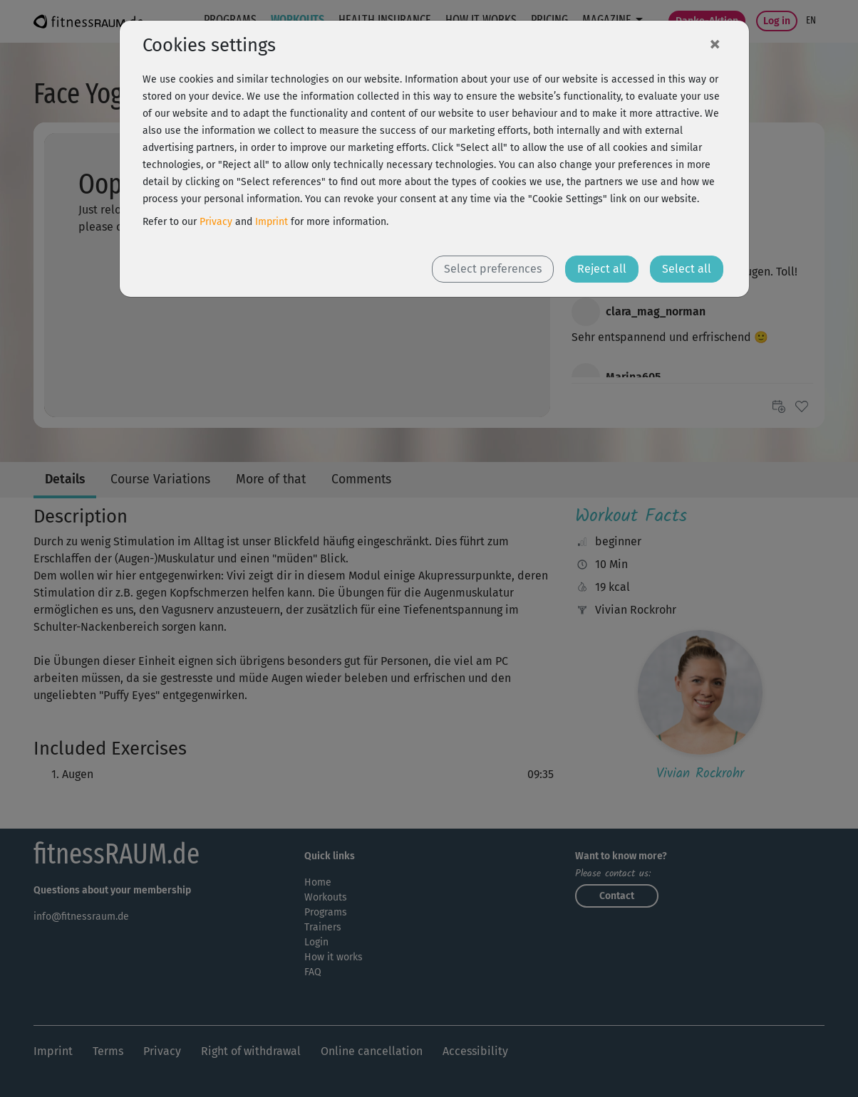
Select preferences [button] (493, 268)
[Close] (714, 43)
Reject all (601, 268)
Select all (686, 268)
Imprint (271, 222)
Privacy (216, 222)
